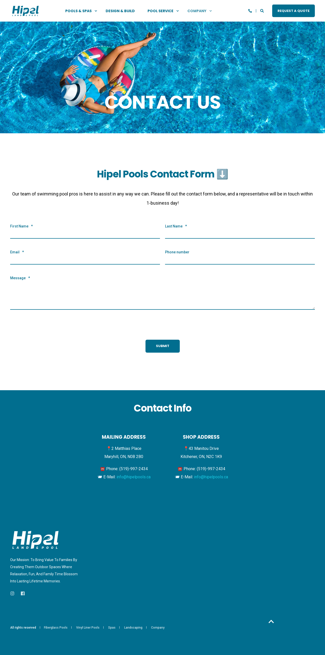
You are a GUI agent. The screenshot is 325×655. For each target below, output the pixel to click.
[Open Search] (262, 10)
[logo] (35, 540)
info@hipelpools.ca (134, 476)
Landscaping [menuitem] (133, 627)
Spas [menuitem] (112, 627)
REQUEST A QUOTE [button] (294, 10)
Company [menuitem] (158, 627)
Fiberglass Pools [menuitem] (56, 627)
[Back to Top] (271, 621)
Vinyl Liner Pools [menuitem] (88, 627)
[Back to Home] (25, 10)
